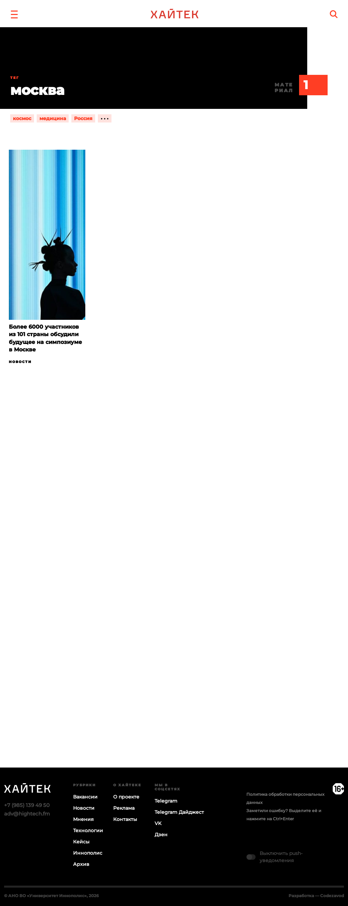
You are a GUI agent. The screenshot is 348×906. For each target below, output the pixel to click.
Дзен (161, 834)
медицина (52, 118)
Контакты (125, 819)
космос (22, 118)
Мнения (83, 819)
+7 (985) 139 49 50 (27, 805)
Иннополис (87, 853)
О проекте (126, 797)
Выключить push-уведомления (281, 856)
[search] (333, 14)
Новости (20, 362)
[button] (14, 13)
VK (158, 823)
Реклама (124, 808)
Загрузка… (174, 592)
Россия (83, 118)
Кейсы (81, 842)
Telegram (166, 801)
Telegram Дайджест (179, 812)
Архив (81, 864)
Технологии (88, 830)
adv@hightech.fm (27, 813)
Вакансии (85, 797)
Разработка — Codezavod (316, 895)
